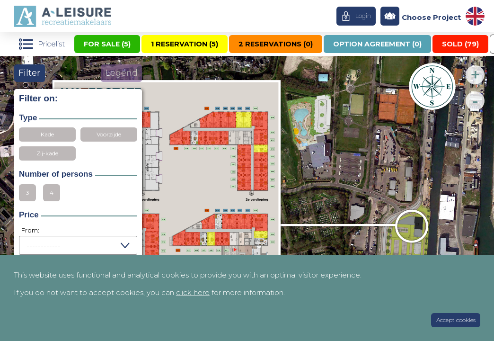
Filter (29, 73)
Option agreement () (377, 44)
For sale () (107, 44)
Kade (47, 134)
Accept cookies (456, 319)
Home (68, 16)
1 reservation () (184, 44)
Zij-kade (47, 153)
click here (193, 292)
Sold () (460, 44)
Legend (122, 73)
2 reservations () (275, 44)
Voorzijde (109, 134)
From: (30, 230)
